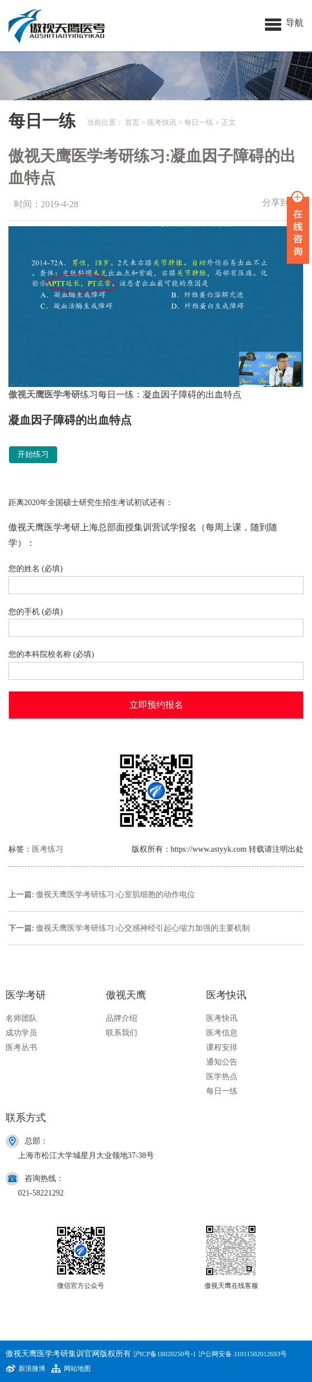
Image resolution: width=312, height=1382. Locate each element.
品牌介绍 (121, 1018)
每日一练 (198, 122)
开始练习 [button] (33, 454)
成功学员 (21, 1033)
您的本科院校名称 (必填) (156, 662)
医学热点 (222, 1076)
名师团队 (21, 1018)
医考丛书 (21, 1047)
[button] (284, 22)
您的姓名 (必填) (156, 577)
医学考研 (62, 394)
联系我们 (121, 1033)
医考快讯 (161, 122)
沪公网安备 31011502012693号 (242, 1354)
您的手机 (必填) (156, 620)
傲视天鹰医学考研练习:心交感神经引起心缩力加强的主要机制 (143, 928)
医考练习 (47, 849)
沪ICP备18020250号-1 (165, 1354)
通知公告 (222, 1062)
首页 (132, 122)
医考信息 (222, 1033)
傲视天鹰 (26, 394)
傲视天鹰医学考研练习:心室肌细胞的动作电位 (115, 894)
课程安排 (222, 1047)
